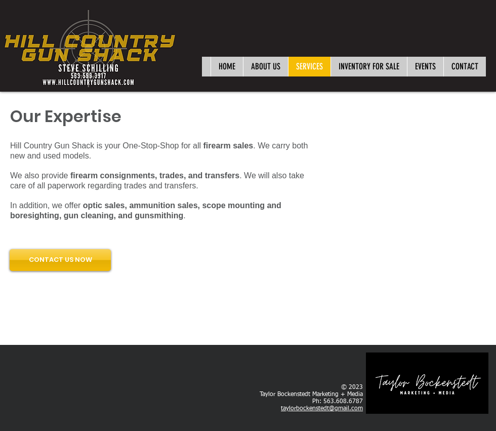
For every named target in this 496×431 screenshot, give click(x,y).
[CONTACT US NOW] (60, 260)
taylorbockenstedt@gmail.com (322, 409)
